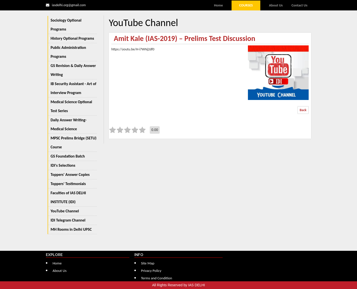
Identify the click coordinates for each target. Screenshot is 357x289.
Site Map (147, 263)
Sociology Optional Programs (66, 25)
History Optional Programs (72, 38)
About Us (276, 5)
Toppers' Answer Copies (70, 174)
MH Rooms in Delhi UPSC (71, 229)
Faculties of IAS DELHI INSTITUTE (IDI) (68, 197)
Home (218, 5)
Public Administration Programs (68, 52)
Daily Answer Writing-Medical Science (69, 124)
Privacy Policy (151, 270)
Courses (246, 5)
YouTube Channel (65, 211)
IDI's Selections (63, 165)
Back (303, 110)
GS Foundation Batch (68, 156)
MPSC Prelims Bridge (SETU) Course (73, 142)
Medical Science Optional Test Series (71, 106)
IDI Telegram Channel (68, 220)
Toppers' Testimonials (68, 183)
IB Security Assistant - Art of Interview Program (73, 88)
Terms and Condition (156, 278)
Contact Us (299, 5)
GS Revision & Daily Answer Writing (73, 70)
